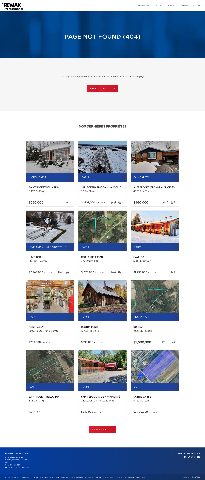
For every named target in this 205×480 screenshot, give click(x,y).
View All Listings (102, 430)
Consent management (137, 477)
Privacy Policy (108, 477)
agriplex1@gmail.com (20, 468)
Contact (185, 5)
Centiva (196, 477)
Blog (158, 5)
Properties (143, 5)
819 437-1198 (15, 465)
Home (93, 89)
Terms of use (121, 477)
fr (199, 5)
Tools (171, 5)
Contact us (108, 89)
